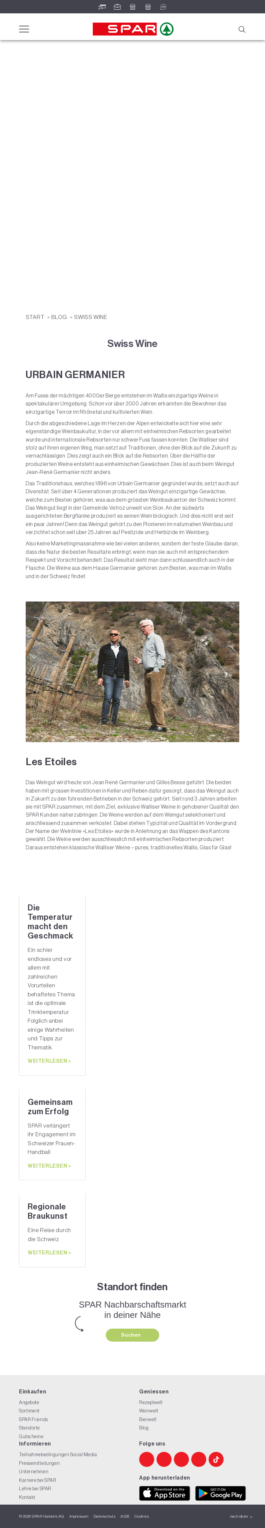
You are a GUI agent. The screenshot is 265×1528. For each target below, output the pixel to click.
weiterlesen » (49, 1061)
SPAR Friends (33, 1419)
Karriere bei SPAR (37, 1480)
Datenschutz (104, 1516)
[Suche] (241, 28)
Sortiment (29, 1410)
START (36, 317)
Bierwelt (148, 1419)
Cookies (142, 1516)
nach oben (241, 1516)
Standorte (29, 1427)
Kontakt (27, 1497)
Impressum (78, 1516)
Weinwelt (148, 1410)
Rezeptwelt (151, 1402)
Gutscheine (31, 1436)
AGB (124, 1516)
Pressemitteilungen (39, 1463)
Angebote (29, 1402)
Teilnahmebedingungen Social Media (58, 1454)
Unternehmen (33, 1471)
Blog (59, 317)
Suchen (131, 1335)
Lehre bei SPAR (35, 1488)
